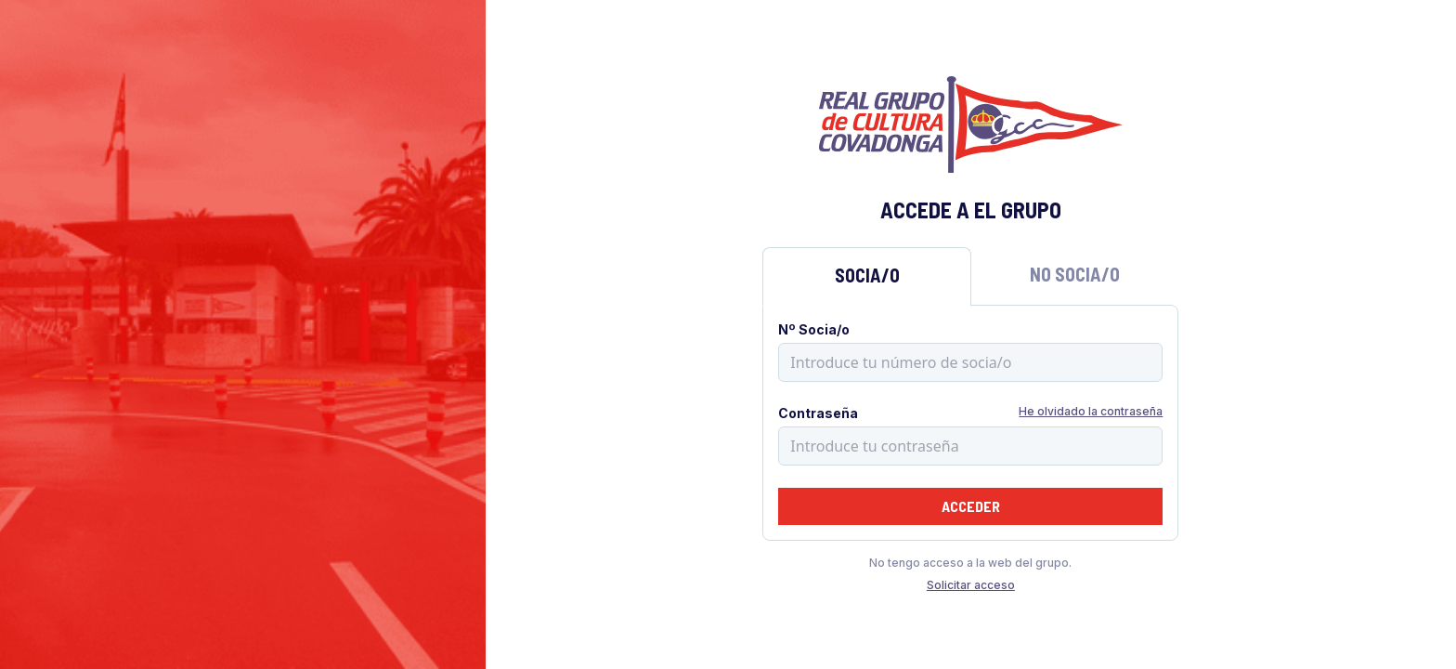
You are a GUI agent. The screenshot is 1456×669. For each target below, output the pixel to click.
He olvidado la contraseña (1091, 411)
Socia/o (867, 275)
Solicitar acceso (971, 585)
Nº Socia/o (814, 329)
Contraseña (818, 413)
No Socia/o (1075, 274)
